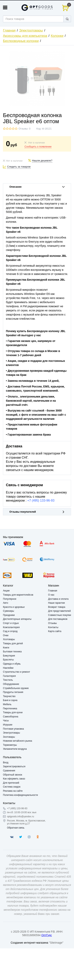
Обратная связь (15, 827)
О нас (51, 594)
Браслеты (8, 659)
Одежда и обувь (12, 663)
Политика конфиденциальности (20, 795)
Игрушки (7, 724)
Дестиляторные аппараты (17, 619)
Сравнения (9, 770)
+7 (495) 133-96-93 (40, 500)
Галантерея (9, 676)
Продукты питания (13, 692)
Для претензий (11, 782)
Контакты (53, 627)
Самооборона (10, 716)
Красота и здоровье (14, 607)
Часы (6, 720)
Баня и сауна (10, 700)
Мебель (7, 704)
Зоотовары (9, 737)
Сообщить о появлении (37, 146)
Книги (6, 647)
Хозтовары (9, 639)
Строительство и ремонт (16, 671)
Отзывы (52, 623)
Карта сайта (54, 631)
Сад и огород (10, 631)
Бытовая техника (12, 651)
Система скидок (12, 786)
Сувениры (8, 611)
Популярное (9, 599)
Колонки (57, 36)
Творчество (9, 696)
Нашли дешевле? (42, 160)
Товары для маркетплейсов (18, 594)
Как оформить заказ (14, 778)
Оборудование (11, 684)
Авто (5, 602)
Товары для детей (13, 643)
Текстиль (8, 680)
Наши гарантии (56, 602)
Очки (5, 635)
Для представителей (59, 611)
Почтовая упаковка (13, 728)
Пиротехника (10, 708)
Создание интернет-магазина (29, 942)
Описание (37, 186)
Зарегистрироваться (14, 766)
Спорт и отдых (11, 623)
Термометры (10, 745)
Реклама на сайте (13, 791)
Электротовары (31, 30)
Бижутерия (9, 655)
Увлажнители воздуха (15, 749)
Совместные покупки (59, 615)
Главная (9, 30)
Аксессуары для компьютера (25, 36)
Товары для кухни (12, 712)
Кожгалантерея (11, 627)
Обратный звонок (12, 774)
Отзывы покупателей (37, 511)
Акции (6, 590)
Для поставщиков (57, 619)
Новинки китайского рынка (17, 740)
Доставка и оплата (58, 599)
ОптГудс (46, 935)
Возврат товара (56, 607)
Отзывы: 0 (24, 128)
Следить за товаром (19, 166)
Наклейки (8, 668)
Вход (5, 762)
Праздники (9, 615)
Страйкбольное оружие (16, 688)
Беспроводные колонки (21, 41)
